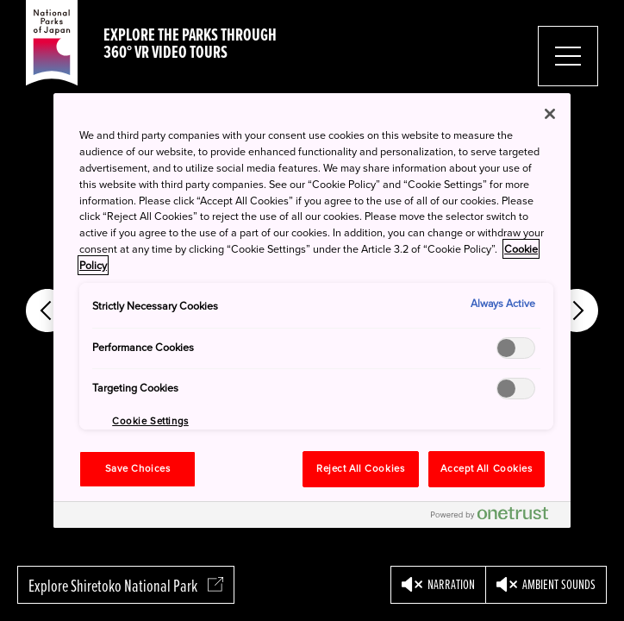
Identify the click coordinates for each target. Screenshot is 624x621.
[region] (312, 310)
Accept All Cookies (486, 468)
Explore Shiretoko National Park (125, 586)
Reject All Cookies (360, 468)
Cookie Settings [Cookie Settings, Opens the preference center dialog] (150, 421)
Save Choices (138, 468)
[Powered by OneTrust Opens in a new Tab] (496, 517)
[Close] (550, 114)
